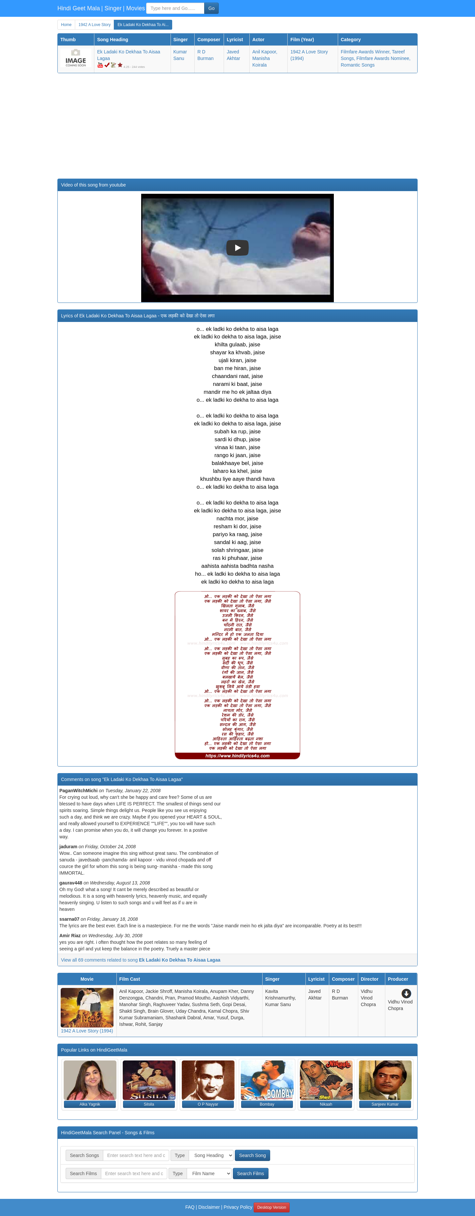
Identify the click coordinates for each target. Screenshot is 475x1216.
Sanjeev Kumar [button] (384, 1104)
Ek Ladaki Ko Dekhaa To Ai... (143, 24)
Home (66, 24)
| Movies (134, 8)
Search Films (250, 1173)
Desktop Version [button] (271, 1207)
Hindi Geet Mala (78, 8)
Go (211, 8)
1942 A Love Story (95, 24)
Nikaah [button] (326, 1104)
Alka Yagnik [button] (89, 1104)
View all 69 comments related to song (140, 960)
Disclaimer (209, 1207)
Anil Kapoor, (264, 51)
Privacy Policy (238, 1207)
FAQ (190, 1207)
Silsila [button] (149, 1104)
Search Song (252, 1155)
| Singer (111, 8)
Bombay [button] (267, 1104)
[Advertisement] (237, 126)
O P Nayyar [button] (208, 1104)
